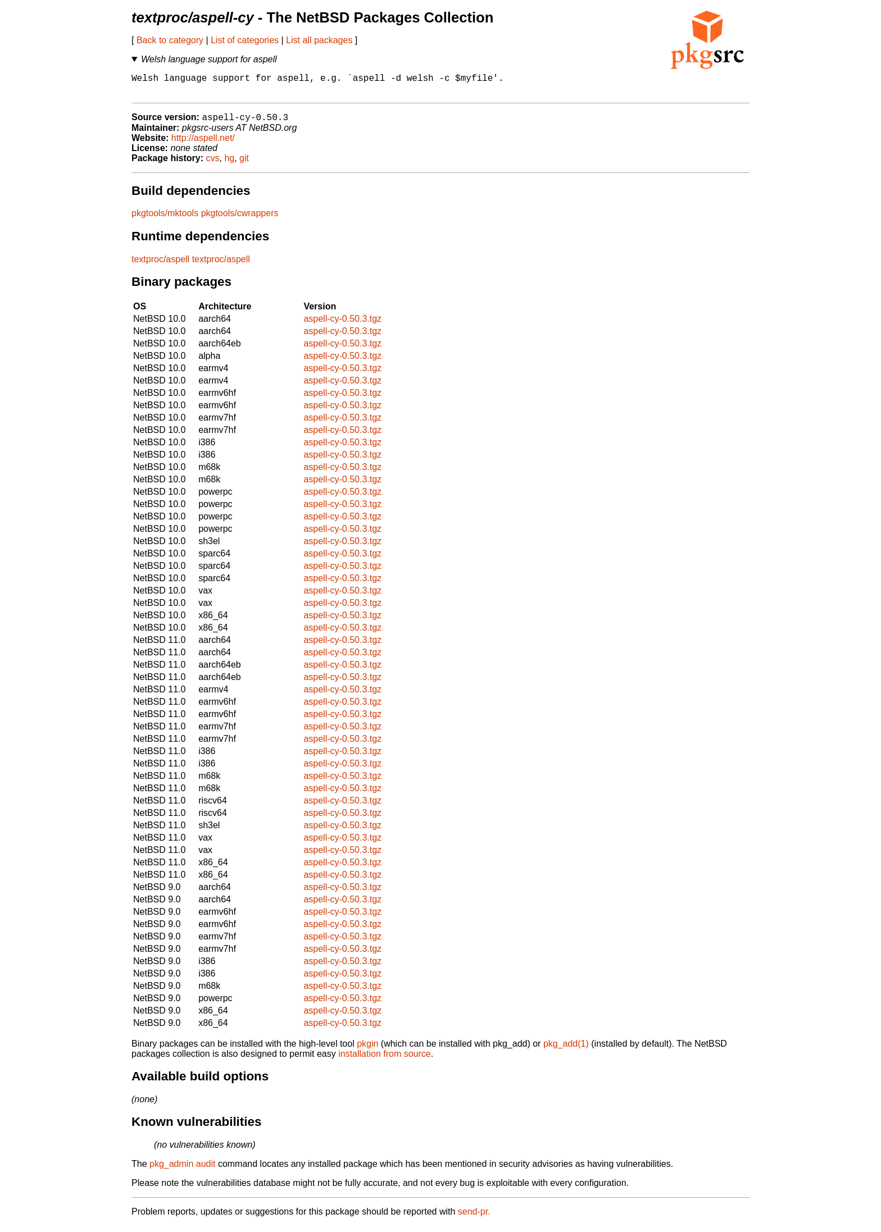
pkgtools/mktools (164, 219)
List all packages (319, 40)
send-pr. (474, 1217)
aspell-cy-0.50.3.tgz (342, 325)
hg (229, 164)
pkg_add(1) (566, 1050)
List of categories (245, 40)
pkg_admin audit (182, 1170)
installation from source (384, 1060)
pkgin (367, 1050)
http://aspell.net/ (203, 144)
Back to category (170, 40)
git (244, 164)
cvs (213, 164)
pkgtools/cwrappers (240, 219)
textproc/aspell (160, 265)
